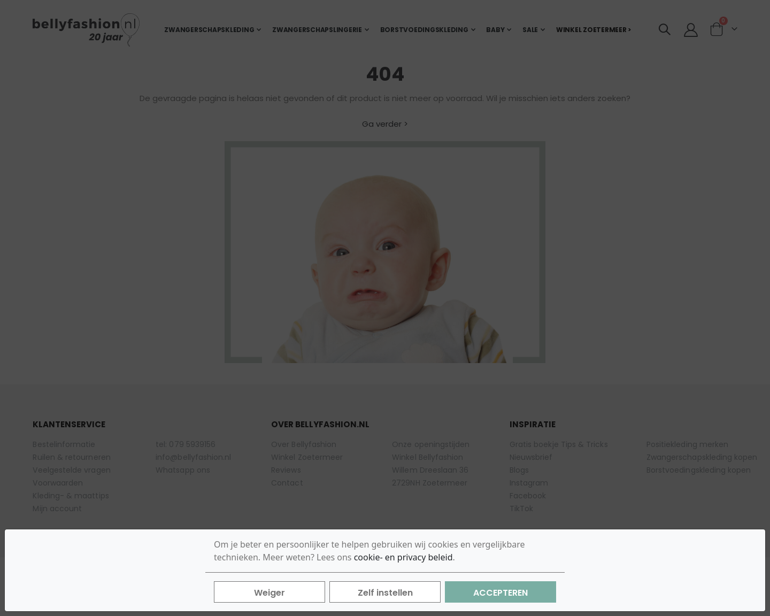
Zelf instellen (385, 593)
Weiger (269, 593)
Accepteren (500, 593)
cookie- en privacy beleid (403, 557)
